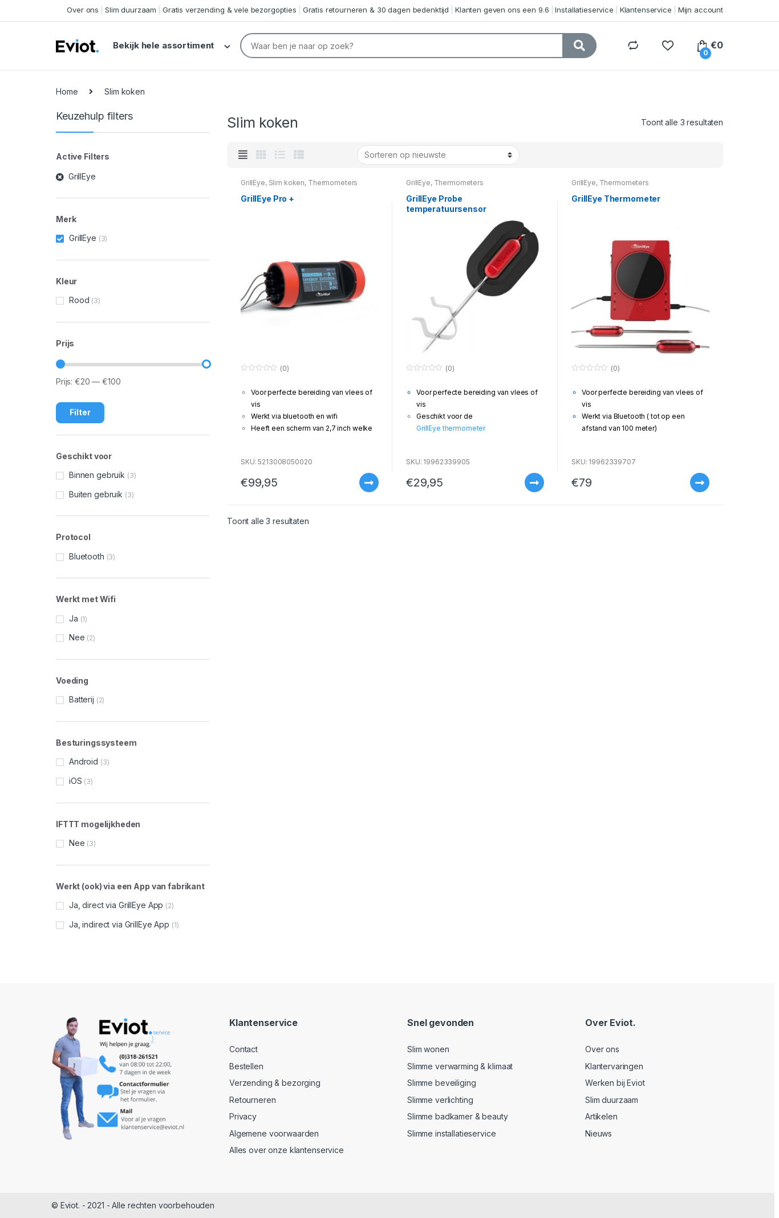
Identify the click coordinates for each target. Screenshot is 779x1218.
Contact (243, 1049)
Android (83, 761)
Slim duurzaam (130, 9)
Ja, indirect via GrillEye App (119, 924)
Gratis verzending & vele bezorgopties (230, 9)
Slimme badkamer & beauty (457, 1116)
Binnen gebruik (97, 475)
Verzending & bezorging (274, 1083)
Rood (79, 300)
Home (67, 91)
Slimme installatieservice (451, 1133)
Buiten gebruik (96, 494)
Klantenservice (646, 9)
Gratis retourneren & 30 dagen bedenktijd (376, 9)
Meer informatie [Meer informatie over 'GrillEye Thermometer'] (699, 482)
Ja (73, 618)
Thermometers (333, 182)
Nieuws (598, 1133)
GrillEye (253, 182)
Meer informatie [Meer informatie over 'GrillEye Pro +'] (368, 482)
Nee (77, 637)
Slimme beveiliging (441, 1083)
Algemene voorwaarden (274, 1133)
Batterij (81, 699)
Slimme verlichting (440, 1100)
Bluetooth (86, 556)
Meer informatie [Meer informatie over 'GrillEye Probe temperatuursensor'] (534, 482)
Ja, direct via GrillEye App (116, 905)
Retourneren (252, 1100)
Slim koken (287, 182)
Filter (80, 412)
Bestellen (246, 1066)
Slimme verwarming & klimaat (460, 1066)
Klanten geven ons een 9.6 (502, 9)
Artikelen (601, 1116)
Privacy (243, 1116)
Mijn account (700, 9)
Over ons (83, 9)
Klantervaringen (614, 1066)
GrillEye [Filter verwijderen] (82, 176)
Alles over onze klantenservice (286, 1150)
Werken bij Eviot (615, 1083)
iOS (75, 781)
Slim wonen (428, 1049)
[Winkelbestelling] (438, 155)
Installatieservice (584, 9)
